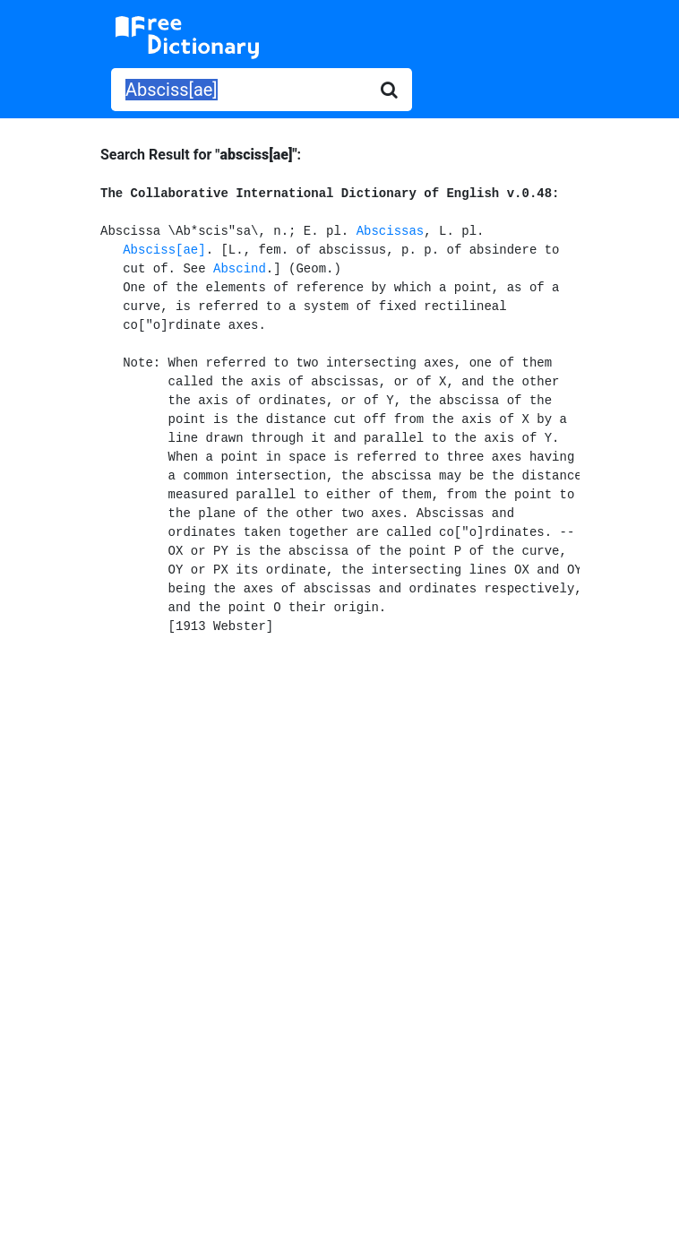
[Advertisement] (340, 797)
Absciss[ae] (164, 250)
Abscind (239, 269)
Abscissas (391, 231)
